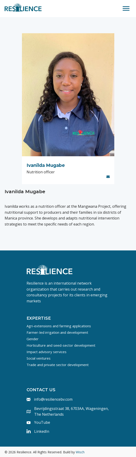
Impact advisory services (46, 351)
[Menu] (126, 8)
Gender (33, 339)
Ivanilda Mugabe (46, 165)
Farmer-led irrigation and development (57, 332)
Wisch (80, 452)
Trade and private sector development (58, 364)
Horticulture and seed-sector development (61, 345)
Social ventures (39, 358)
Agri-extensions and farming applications (59, 326)
